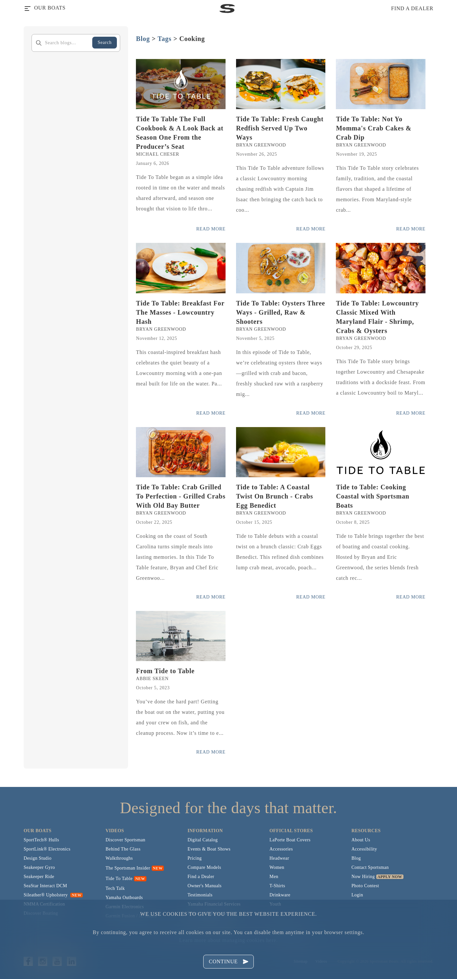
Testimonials (199, 894)
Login (357, 894)
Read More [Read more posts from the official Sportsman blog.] (211, 228)
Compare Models (204, 867)
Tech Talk (115, 888)
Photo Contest (365, 885)
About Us (360, 839)
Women (277, 867)
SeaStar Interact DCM (45, 885)
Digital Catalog (202, 839)
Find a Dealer (200, 876)
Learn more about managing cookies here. (228, 940)
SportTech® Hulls (41, 839)
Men (274, 876)
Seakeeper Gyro (39, 867)
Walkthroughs (119, 858)
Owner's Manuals (204, 885)
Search (105, 42)
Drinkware (280, 894)
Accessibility (364, 849)
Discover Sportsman (125, 839)
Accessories (281, 849)
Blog (143, 38)
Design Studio (38, 858)
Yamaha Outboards (124, 897)
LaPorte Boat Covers (290, 839)
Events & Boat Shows (208, 849)
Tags (165, 38)
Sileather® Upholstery (53, 894)
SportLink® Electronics (47, 849)
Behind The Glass (123, 849)
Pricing (194, 858)
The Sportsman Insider (128, 868)
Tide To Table (119, 878)
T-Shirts (277, 885)
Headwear (279, 858)
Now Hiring (363, 876)
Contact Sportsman (370, 867)
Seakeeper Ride (39, 876)
